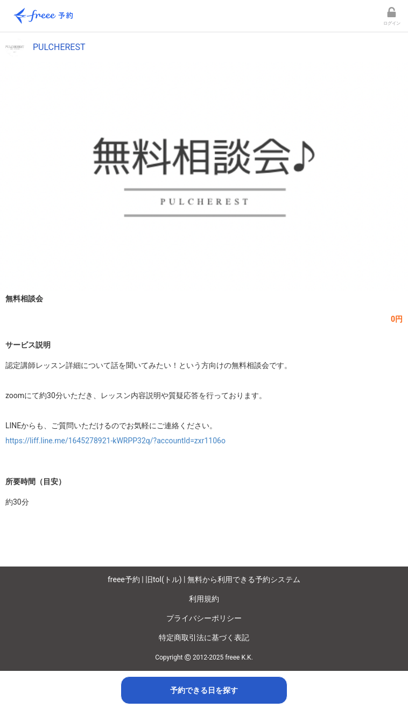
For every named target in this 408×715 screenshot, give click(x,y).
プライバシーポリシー (204, 618)
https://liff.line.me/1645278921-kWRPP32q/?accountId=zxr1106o (115, 440)
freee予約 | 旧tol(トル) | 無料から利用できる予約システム (204, 579)
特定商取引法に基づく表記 (204, 637)
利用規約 (204, 598)
